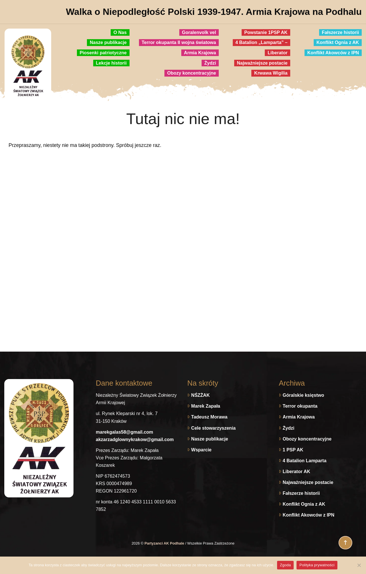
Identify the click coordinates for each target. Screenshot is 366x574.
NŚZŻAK (200, 395)
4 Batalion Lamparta (305, 460)
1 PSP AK (293, 449)
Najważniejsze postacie (308, 482)
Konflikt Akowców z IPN (309, 515)
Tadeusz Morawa (209, 416)
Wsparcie (201, 449)
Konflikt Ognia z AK (304, 504)
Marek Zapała (205, 406)
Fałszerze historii (301, 493)
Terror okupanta (300, 406)
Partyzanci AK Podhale (164, 543)
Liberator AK (296, 471)
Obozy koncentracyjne (307, 439)
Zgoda (285, 565)
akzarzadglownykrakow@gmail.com (135, 439)
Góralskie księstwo (303, 395)
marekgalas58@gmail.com (124, 432)
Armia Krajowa (299, 416)
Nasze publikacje (209, 439)
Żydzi (289, 428)
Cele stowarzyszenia (213, 428)
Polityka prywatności (317, 565)
